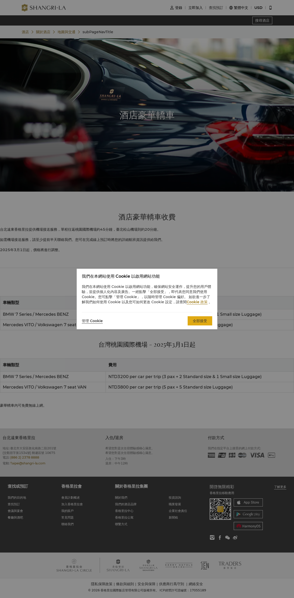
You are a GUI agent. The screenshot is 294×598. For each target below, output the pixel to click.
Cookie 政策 (197, 302)
